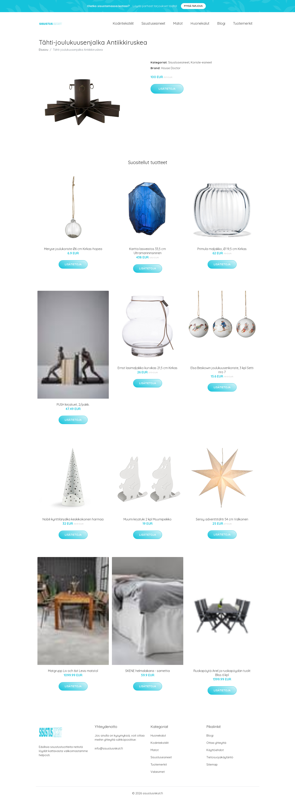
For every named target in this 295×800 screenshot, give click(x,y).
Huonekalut (200, 23)
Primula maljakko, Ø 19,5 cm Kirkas (222, 249)
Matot (178, 23)
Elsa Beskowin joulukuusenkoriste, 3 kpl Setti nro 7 (222, 370)
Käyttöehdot (215, 750)
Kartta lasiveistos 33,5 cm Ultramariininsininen (147, 251)
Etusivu (43, 49)
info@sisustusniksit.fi (109, 748)
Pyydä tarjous (193, 6)
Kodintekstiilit (123, 23)
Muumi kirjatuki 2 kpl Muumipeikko (147, 519)
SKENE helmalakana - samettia (147, 671)
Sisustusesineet (153, 23)
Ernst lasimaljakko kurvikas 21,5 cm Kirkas (147, 368)
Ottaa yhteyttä (216, 743)
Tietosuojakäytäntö (219, 757)
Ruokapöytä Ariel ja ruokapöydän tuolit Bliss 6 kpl (222, 673)
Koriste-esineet (201, 62)
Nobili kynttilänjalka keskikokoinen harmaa (73, 519)
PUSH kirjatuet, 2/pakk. (73, 404)
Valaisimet (158, 772)
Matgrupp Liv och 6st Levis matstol (73, 671)
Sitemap (212, 764)
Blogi (221, 23)
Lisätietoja (167, 88)
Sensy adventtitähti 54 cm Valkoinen (222, 519)
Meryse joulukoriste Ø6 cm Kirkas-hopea (73, 249)
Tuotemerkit (242, 23)
